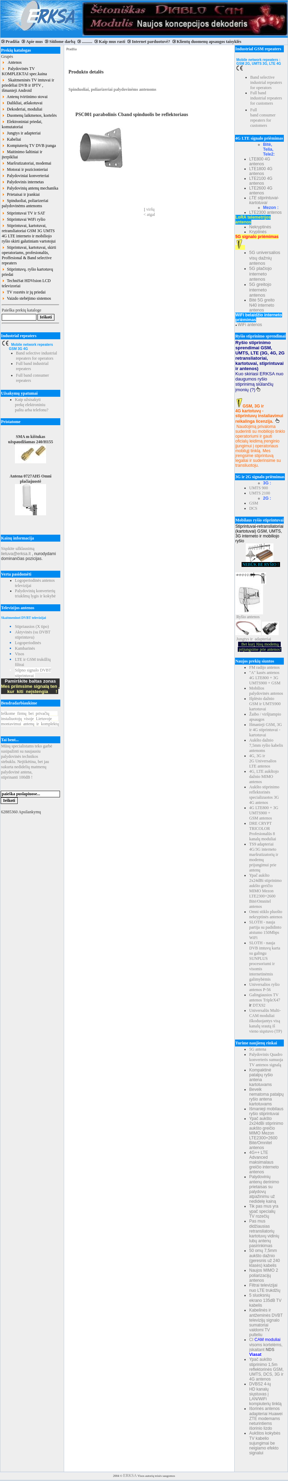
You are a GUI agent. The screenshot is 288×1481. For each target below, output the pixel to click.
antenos (253, 616)
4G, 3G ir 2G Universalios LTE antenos (262, 761)
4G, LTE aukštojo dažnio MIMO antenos (264, 776)
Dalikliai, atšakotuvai (22, 102)
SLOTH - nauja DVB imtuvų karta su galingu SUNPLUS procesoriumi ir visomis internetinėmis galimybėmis (264, 961)
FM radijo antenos (264, 667)
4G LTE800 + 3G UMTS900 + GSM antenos (263, 813)
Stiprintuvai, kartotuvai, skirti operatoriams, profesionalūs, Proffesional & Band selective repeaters (29, 255)
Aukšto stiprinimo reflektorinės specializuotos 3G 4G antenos (264, 795)
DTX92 (259, 1005)
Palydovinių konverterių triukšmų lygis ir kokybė (35, 593)
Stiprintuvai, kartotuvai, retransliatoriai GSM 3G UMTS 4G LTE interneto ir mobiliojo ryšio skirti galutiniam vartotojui (29, 233)
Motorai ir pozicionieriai (25, 169)
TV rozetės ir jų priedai (24, 292)
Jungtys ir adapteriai (21, 133)
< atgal (149, 214)
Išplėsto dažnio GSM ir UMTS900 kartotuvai (265, 703)
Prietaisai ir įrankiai (21, 194)
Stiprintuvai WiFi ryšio (23, 219)
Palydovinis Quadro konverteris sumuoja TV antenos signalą (266, 1059)
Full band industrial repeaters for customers (266, 98)
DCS (253, 508)
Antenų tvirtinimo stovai (24, 96)
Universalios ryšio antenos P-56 (264, 987)
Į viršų (149, 209)
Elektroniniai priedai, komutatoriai (22, 124)
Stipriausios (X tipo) (32, 626)
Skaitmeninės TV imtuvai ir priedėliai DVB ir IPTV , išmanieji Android (28, 85)
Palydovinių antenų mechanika (30, 188)
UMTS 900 (258, 487)
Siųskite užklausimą (17, 548)
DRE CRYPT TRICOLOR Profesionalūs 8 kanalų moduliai (262, 831)
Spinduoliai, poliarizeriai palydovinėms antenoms (25, 203)
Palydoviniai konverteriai (25, 175)
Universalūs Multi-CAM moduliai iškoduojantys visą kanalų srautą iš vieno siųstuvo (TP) (265, 1021)
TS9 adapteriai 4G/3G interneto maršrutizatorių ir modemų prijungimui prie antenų (263, 857)
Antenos (11, 62)
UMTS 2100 (259, 493)
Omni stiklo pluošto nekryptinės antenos (265, 914)
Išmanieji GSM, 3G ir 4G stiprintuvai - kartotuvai (265, 729)
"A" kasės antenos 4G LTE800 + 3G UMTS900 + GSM (264, 677)
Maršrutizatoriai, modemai (26, 163)
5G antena (257, 1049)
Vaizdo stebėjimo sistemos (26, 298)
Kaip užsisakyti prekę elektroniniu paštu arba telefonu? (32, 404)
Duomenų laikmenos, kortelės (29, 115)
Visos (19, 653)
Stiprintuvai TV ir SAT (23, 213)
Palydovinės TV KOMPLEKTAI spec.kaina (24, 71)
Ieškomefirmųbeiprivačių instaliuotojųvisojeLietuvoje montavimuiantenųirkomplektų (30, 718)
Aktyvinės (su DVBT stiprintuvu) (32, 635)
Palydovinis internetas (23, 181)
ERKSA (130, 1475)
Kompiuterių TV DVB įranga (29, 145)
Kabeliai (11, 139)
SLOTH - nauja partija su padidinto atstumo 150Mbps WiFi (265, 930)
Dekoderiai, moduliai (22, 109)
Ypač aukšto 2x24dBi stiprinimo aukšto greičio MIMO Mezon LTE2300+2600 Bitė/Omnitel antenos (265, 891)
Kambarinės (25, 648)
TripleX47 (271, 1000)
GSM (253, 503)
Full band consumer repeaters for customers (263, 117)
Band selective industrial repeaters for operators (36, 356)
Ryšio (241, 616)
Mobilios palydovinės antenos (266, 691)
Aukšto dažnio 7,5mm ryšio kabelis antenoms (266, 745)
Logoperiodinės (28, 642)
